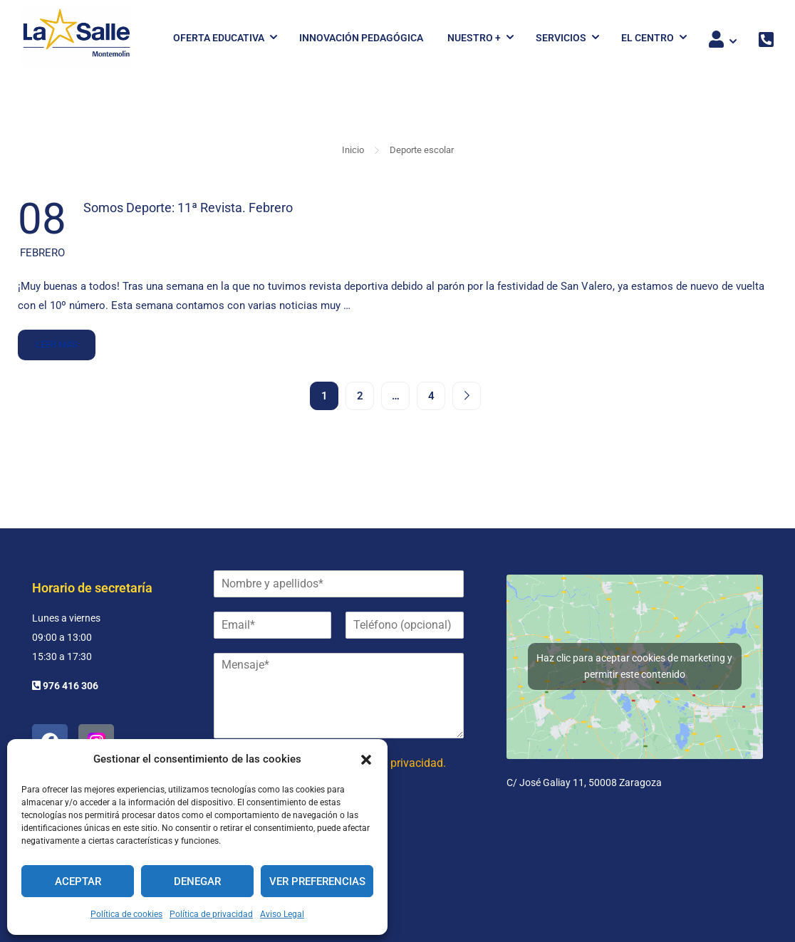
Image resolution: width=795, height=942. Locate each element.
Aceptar (78, 881)
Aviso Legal (282, 914)
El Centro (647, 37)
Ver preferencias (317, 881)
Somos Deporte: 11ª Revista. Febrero (188, 207)
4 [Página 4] (431, 395)
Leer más (56, 340)
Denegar (197, 881)
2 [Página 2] (360, 395)
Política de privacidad (211, 914)
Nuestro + (474, 37)
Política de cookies (126, 914)
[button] (366, 760)
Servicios (561, 37)
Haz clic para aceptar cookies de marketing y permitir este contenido (634, 666)
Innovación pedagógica (361, 37)
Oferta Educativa (218, 37)
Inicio (353, 150)
